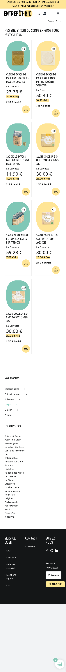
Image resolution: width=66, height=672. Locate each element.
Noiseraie (10, 494)
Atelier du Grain (13, 439)
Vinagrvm (10, 516)
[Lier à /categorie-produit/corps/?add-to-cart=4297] (56, 270)
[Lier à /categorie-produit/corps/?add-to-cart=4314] (56, 113)
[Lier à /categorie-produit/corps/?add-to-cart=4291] (26, 263)
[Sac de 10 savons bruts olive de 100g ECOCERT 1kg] (18, 125)
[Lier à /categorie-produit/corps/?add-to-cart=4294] (26, 349)
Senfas (8, 509)
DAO (7, 454)
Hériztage (10, 469)
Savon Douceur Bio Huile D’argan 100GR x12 (48, 160)
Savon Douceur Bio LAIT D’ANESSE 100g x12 (17, 317)
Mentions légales (11, 576)
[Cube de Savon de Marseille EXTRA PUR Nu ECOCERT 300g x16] (48, 43)
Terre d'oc (10, 513)
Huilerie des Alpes (14, 472)
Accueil (51, 21)
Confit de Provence (15, 450)
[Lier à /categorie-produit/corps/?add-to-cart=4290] (26, 109)
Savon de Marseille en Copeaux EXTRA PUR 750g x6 (17, 239)
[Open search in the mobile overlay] (38, 13)
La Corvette (12, 86)
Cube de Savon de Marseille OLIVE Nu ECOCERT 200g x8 (17, 78)
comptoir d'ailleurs (14, 447)
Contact (31, 546)
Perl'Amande (11, 502)
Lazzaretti (10, 483)
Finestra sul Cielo (14, 461)
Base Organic (12, 443)
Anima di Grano (13, 436)
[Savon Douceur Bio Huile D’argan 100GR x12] (48, 125)
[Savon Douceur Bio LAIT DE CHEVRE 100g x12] (48, 203)
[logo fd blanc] (18, 10)
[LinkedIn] (56, 550)
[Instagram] (51, 550)
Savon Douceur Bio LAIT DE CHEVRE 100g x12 (46, 239)
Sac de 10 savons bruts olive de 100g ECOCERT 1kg (17, 160)
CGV (8, 585)
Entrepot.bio (11, 457)
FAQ (8, 550)
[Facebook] (47, 550)
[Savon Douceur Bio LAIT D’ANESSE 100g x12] (18, 282)
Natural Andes (12, 491)
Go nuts (9, 465)
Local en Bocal (12, 487)
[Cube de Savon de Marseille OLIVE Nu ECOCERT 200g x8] (18, 43)
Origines (9, 498)
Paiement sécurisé (11, 566)
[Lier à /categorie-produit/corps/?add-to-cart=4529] (56, 192)
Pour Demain (11, 505)
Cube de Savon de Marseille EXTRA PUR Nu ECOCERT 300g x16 (46, 80)
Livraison (11, 557)
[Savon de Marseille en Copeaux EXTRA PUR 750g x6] (18, 203)
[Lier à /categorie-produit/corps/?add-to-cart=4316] (26, 192)
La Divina (9, 480)
